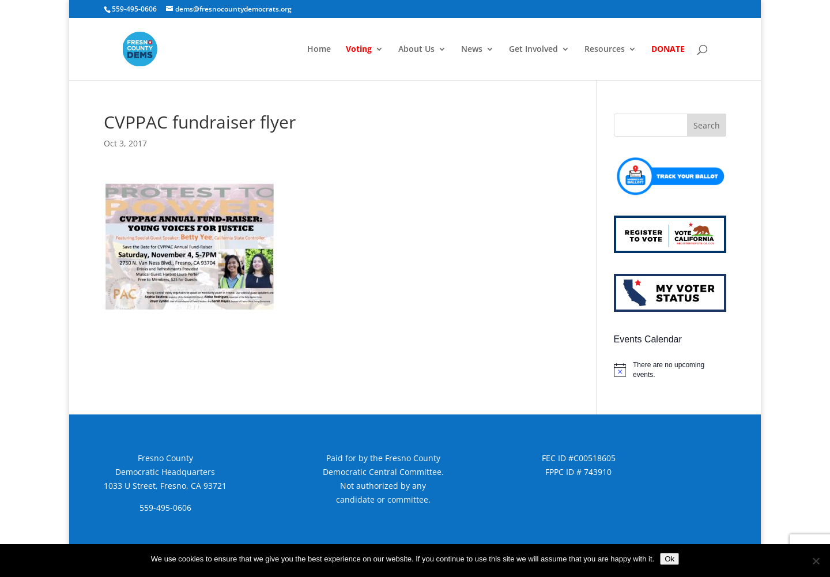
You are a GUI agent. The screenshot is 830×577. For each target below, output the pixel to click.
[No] (815, 561)
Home (319, 49)
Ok (669, 559)
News (471, 49)
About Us (416, 49)
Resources (604, 49)
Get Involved (533, 49)
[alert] (670, 369)
